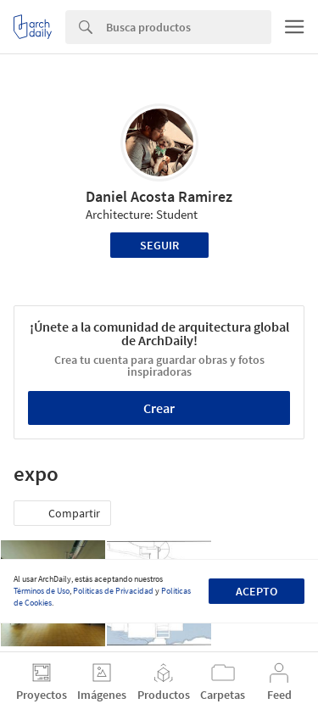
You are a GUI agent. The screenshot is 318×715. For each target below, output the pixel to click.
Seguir (159, 245)
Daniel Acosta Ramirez (159, 196)
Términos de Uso (42, 590)
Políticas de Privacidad (113, 590)
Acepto (256, 591)
